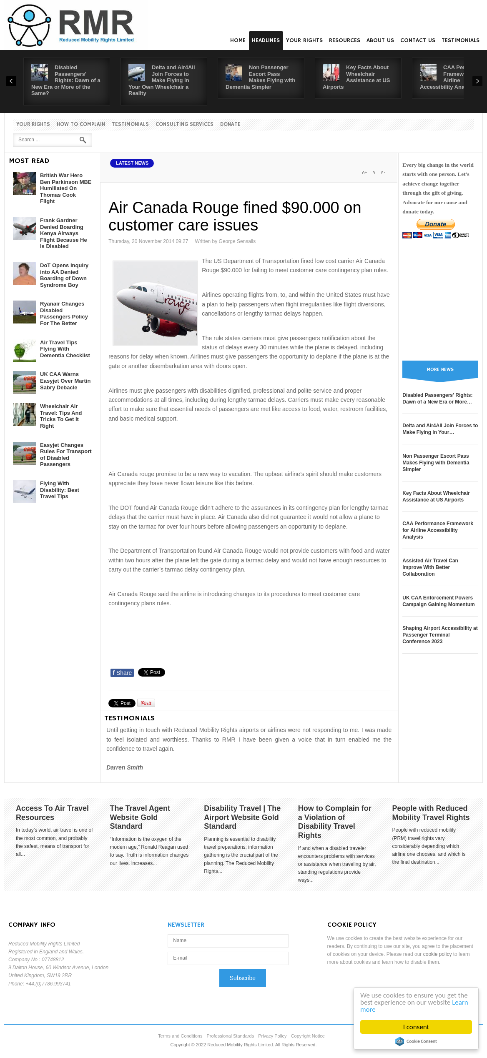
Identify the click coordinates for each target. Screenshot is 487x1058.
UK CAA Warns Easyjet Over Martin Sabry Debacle (65, 380)
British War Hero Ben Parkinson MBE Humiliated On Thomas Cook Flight (66, 188)
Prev (11, 81)
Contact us (417, 40)
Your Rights (304, 40)
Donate (230, 124)
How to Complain (81, 124)
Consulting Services (184, 124)
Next (477, 81)
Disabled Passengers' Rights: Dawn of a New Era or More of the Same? (65, 80)
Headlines (266, 40)
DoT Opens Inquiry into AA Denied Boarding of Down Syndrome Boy (64, 275)
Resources (344, 40)
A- (382, 172)
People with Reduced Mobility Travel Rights (430, 813)
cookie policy (437, 954)
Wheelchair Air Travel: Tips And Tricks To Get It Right (61, 416)
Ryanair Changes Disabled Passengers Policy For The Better (64, 313)
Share (122, 672)
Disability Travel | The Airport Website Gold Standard (242, 817)
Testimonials (460, 40)
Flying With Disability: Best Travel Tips (59, 489)
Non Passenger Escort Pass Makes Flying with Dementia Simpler (260, 77)
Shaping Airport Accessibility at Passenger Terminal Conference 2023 (439, 634)
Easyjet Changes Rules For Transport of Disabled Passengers (66, 455)
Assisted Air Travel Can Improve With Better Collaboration (430, 567)
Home (238, 40)
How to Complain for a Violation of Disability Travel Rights (335, 822)
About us (380, 40)
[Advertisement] (260, 445)
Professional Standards (230, 1035)
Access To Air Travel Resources (52, 813)
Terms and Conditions (180, 1035)
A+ (364, 172)
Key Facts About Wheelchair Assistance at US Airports (356, 77)
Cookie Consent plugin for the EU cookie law (416, 1041)
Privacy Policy (272, 1035)
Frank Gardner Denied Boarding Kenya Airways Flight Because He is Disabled (63, 233)
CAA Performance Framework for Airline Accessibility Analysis (437, 530)
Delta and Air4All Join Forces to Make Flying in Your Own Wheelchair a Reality (161, 80)
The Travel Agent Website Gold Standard (140, 817)
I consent (416, 1027)
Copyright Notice (308, 1035)
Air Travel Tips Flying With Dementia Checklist (65, 349)
